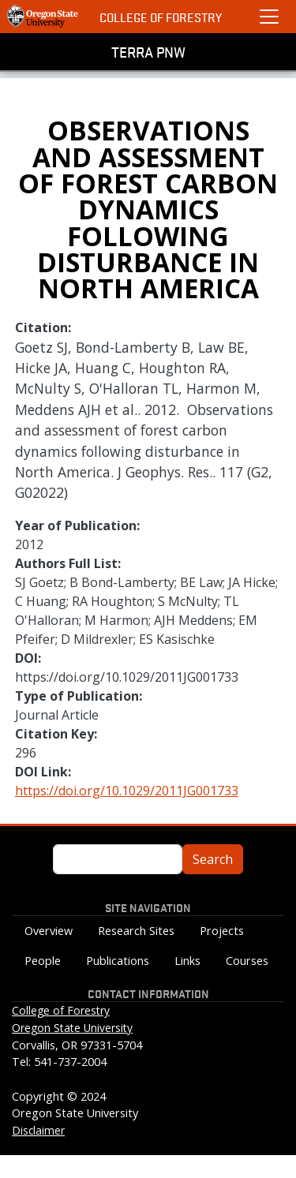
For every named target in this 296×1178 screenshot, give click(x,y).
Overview (48, 930)
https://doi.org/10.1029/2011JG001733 (126, 790)
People (42, 960)
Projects (222, 930)
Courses (247, 960)
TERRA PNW (148, 51)
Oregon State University (72, 1027)
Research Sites (136, 930)
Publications (117, 960)
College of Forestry (160, 17)
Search (213, 859)
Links (187, 960)
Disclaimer (38, 1130)
